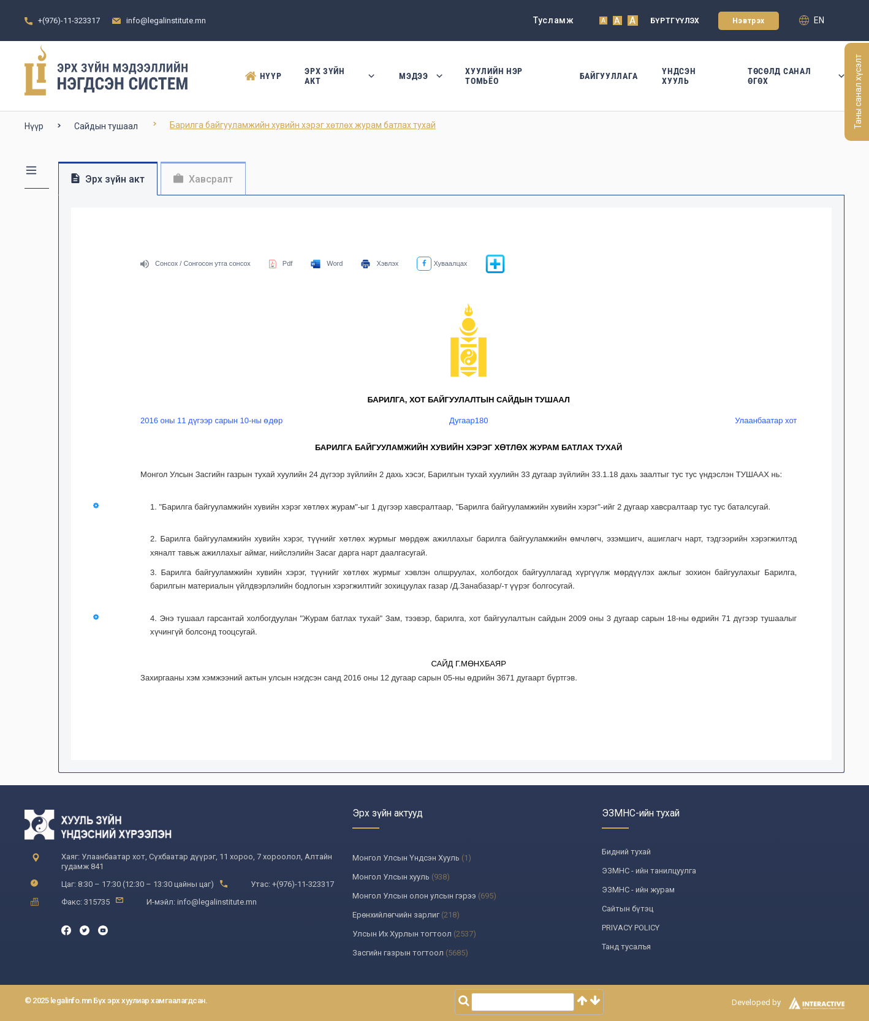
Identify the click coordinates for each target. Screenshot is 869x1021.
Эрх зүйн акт (339, 76)
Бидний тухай (626, 851)
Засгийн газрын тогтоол (398, 952)
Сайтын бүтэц (627, 908)
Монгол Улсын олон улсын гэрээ (414, 895)
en (811, 20)
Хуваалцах (442, 263)
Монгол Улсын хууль (391, 876)
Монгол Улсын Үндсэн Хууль (406, 857)
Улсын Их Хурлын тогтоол (402, 933)
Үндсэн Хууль (679, 76)
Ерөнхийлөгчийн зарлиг (395, 914)
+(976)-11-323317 (69, 20)
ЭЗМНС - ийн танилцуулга (649, 870)
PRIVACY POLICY (630, 927)
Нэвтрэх (748, 21)
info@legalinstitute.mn (166, 20)
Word (327, 263)
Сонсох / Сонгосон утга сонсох (195, 263)
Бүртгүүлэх (675, 21)
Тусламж (553, 20)
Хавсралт (203, 179)
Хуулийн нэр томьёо (494, 76)
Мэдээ (420, 76)
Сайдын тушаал (106, 126)
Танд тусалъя (626, 946)
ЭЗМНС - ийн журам (638, 889)
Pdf (281, 263)
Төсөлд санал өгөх (796, 76)
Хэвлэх (379, 263)
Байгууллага (609, 76)
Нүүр (263, 75)
